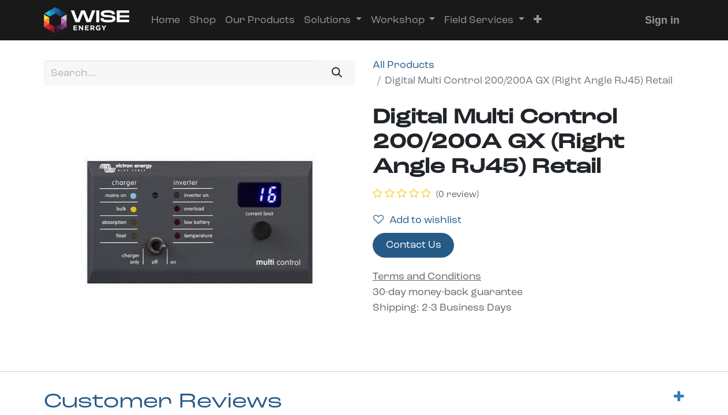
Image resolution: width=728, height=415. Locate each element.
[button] (537, 20)
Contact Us (413, 245)
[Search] (337, 73)
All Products (403, 65)
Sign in (662, 20)
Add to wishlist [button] (417, 220)
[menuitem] (166, 20)
